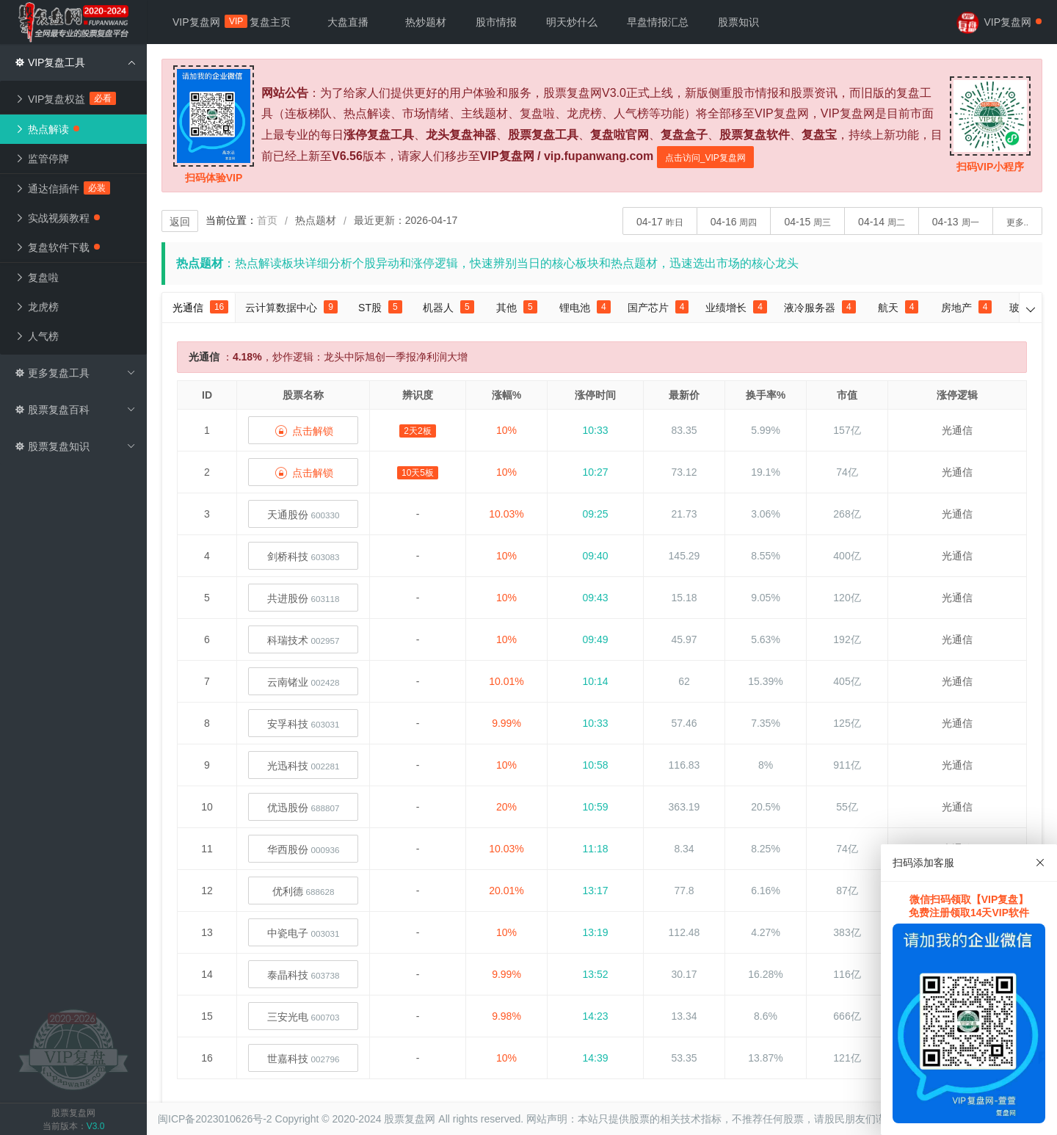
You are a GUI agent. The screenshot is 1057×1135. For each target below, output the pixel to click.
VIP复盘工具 (75, 62)
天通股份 (303, 515)
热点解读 (47, 129)
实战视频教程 (57, 218)
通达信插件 (62, 188)
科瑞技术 (303, 640)
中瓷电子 (303, 933)
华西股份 (303, 849)
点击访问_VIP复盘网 (705, 158)
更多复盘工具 (75, 373)
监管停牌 (42, 158)
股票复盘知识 (75, 446)
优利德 (303, 891)
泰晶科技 (303, 975)
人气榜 (37, 336)
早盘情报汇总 (658, 22)
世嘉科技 (303, 1059)
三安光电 (303, 1017)
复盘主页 (270, 22)
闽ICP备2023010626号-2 (215, 1119)
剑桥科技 (303, 556)
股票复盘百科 (75, 409)
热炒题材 (425, 22)
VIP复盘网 (203, 22)
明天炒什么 (571, 22)
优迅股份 (303, 807)
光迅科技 (303, 766)
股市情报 (496, 22)
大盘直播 (347, 22)
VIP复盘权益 (66, 99)
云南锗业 (303, 682)
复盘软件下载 (57, 247)
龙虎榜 (37, 307)
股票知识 (738, 22)
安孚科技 (303, 724)
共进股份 (303, 598)
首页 (267, 220)
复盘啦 (37, 277)
